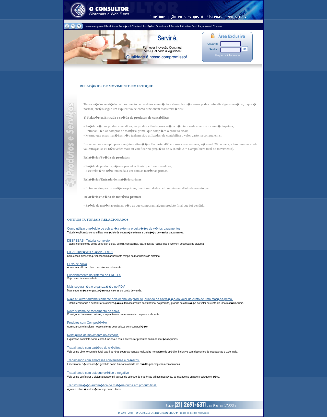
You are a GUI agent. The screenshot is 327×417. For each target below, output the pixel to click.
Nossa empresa (95, 26)
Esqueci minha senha (227, 55)
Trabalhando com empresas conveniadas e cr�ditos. (103, 360)
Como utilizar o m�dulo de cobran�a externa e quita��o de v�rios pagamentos (124, 228)
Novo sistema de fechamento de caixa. (93, 311)
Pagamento (204, 26)
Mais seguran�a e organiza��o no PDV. (96, 286)
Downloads (162, 26)
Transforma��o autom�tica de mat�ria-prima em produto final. (112, 385)
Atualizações (188, 26)
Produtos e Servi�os (118, 26)
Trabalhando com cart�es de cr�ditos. (94, 348)
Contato (217, 26)
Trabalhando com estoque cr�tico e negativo (98, 373)
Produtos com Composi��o (87, 322)
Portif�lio (148, 26)
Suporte (174, 26)
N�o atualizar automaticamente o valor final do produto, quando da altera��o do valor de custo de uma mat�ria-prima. (150, 299)
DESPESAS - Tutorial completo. (89, 240)
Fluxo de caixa (77, 264)
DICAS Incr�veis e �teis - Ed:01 (90, 252)
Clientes (136, 26)
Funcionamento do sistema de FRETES (94, 275)
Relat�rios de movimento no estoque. (93, 335)
